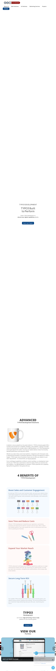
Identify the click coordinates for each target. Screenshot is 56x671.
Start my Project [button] (28, 223)
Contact (6, 8)
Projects (44, 6)
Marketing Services (35, 6)
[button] (54, 648)
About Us (6, 6)
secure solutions (32, 458)
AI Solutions (24, 6)
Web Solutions (15, 6)
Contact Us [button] (28, 625)
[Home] (13, 3)
